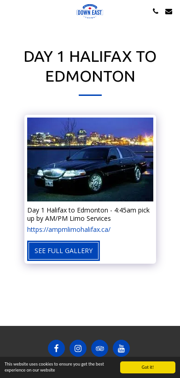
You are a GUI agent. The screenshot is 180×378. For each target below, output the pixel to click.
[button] (10, 10)
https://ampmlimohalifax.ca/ (68, 229)
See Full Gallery (64, 250)
